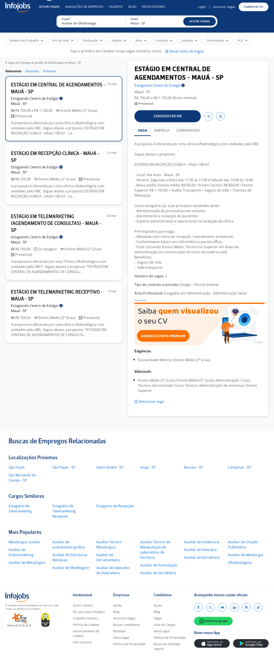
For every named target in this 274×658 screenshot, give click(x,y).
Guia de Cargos (165, 625)
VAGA (142, 130)
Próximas (49, 71)
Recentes (32, 71)
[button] (199, 21)
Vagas (158, 618)
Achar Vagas (49, 7)
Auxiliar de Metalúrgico (27, 562)
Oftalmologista (240, 562)
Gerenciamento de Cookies (86, 633)
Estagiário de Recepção (115, 506)
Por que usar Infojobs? (89, 612)
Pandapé (119, 631)
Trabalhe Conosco (85, 618)
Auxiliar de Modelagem (70, 567)
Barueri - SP (193, 467)
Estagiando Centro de (37, 98)
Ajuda (117, 605)
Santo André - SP (109, 467)
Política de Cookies (86, 625)
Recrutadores (153, 7)
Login (202, 7)
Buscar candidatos (126, 625)
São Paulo (17, 467)
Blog (132, 7)
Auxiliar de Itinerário (200, 549)
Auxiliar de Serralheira (158, 572)
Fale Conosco (82, 642)
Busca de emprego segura (167, 646)
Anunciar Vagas (224, 7)
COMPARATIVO (188, 130)
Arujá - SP (148, 467)
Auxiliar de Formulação (158, 565)
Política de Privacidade (129, 644)
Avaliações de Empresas (84, 7)
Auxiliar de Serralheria (202, 557)
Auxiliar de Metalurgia (245, 554)
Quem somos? (83, 605)
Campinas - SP (239, 467)
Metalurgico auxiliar (24, 542)
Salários (116, 7)
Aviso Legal (121, 637)
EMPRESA (161, 130)
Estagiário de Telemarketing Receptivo (64, 511)
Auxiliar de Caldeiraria (201, 542)
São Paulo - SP (63, 467)
